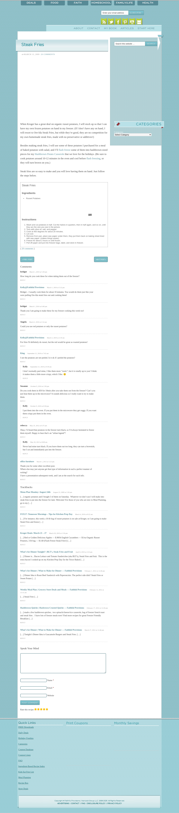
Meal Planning (24, 777)
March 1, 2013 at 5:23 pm (45, 461)
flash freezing (93, 158)
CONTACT (75, 803)
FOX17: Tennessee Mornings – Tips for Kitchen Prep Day (46, 514)
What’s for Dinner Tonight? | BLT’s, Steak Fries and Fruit (46, 552)
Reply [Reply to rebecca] (23, 437)
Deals (31, 3)
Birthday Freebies (25, 738)
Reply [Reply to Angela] (23, 330)
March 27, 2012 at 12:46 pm (94, 630)
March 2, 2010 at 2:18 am (56, 338)
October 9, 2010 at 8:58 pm (39, 406)
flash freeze (64, 149)
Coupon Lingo (24, 755)
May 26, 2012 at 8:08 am (38, 442)
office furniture (27, 461)
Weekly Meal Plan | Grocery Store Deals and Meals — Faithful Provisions (53, 589)
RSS (104, 22)
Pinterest (125, 22)
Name (49, 680)
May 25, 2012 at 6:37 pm (38, 425)
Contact (93, 28)
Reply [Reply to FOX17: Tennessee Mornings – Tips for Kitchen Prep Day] (23, 526)
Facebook (118, 22)
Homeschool (101, 3)
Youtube (132, 22)
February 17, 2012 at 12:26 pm (97, 608)
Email (139, 22)
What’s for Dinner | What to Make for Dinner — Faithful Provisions (51, 571)
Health (147, 3)
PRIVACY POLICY (114, 803)
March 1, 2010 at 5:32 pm (56, 287)
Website (50, 695)
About (78, 28)
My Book (110, 28)
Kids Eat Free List (26, 772)
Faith (78, 3)
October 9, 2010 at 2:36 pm (39, 386)
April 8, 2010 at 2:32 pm (84, 552)
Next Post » (101, 259)
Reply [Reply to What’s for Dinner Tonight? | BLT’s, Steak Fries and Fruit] (23, 563)
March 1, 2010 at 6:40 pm (38, 306)
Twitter (111, 22)
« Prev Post (27, 259)
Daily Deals (23, 732)
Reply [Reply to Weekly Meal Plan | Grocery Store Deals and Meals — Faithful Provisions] (23, 600)
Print (90, 215)
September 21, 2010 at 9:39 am (40, 367)
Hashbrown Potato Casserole (49, 154)
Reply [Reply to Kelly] (25, 378)
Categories (22, 744)
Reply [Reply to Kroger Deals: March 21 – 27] (23, 545)
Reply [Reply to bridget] (23, 280)
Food (54, 3)
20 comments (27, 248)
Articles (127, 28)
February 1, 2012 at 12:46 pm (95, 571)
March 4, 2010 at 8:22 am (84, 514)
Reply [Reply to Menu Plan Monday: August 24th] (23, 507)
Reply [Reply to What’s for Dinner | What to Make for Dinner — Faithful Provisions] (23, 582)
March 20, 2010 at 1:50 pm (58, 533)
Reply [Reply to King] (23, 362)
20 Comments (48, 54)
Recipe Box (23, 783)
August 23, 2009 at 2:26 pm (62, 492)
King (22, 353)
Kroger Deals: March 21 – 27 (33, 533)
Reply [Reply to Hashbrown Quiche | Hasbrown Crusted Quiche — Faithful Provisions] (23, 622)
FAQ (20, 760)
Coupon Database (25, 749)
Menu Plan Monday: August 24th (35, 492)
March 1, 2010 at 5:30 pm (38, 272)
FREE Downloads (26, 727)
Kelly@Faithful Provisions (32, 287)
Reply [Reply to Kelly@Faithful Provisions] (23, 299)
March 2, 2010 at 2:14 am (38, 322)
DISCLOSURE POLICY (96, 803)
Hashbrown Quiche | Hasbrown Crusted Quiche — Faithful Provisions (52, 608)
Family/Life (124, 3)
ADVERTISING (63, 803)
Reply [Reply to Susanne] (23, 401)
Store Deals (23, 788)
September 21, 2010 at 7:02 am (38, 353)
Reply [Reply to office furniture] (23, 479)
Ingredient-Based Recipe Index (31, 766)
